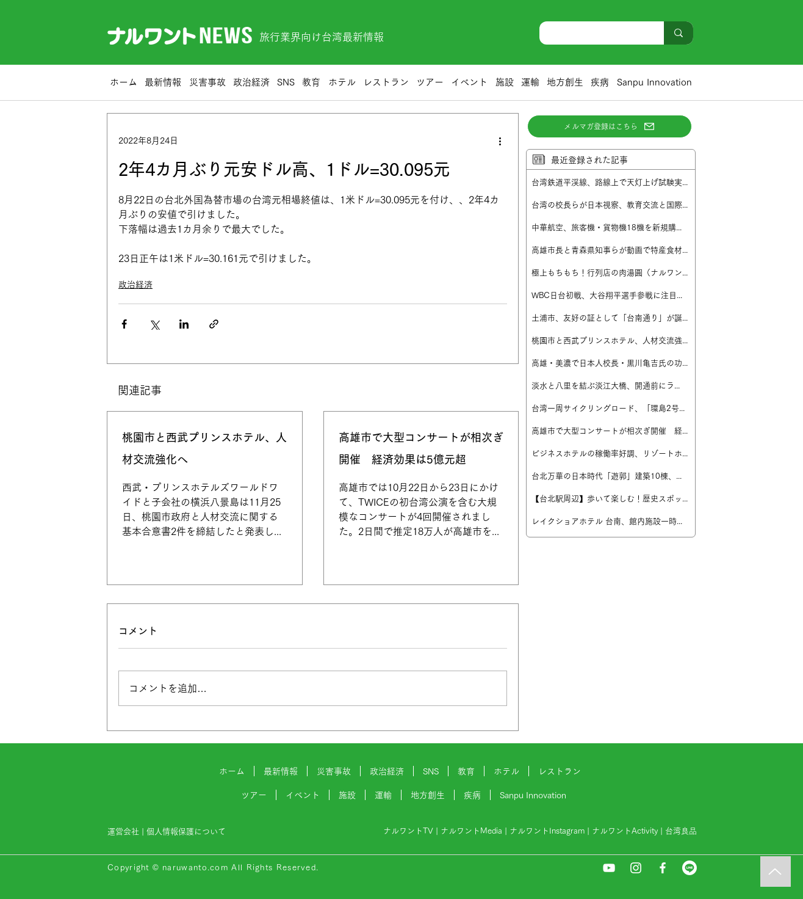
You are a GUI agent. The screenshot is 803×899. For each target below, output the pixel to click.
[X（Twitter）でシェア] (154, 324)
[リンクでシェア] (214, 324)
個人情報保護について (187, 831)
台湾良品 (681, 831)
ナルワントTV (408, 831)
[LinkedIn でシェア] (184, 324)
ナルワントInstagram (547, 831)
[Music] (775, 871)
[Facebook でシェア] (124, 324)
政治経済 (135, 284)
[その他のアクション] (499, 140)
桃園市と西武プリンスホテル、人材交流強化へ (204, 448)
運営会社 (123, 831)
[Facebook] (662, 868)
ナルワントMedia (471, 831)
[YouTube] (609, 868)
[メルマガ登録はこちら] (609, 126)
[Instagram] (635, 868)
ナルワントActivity (625, 831)
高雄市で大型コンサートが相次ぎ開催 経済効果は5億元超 (421, 448)
